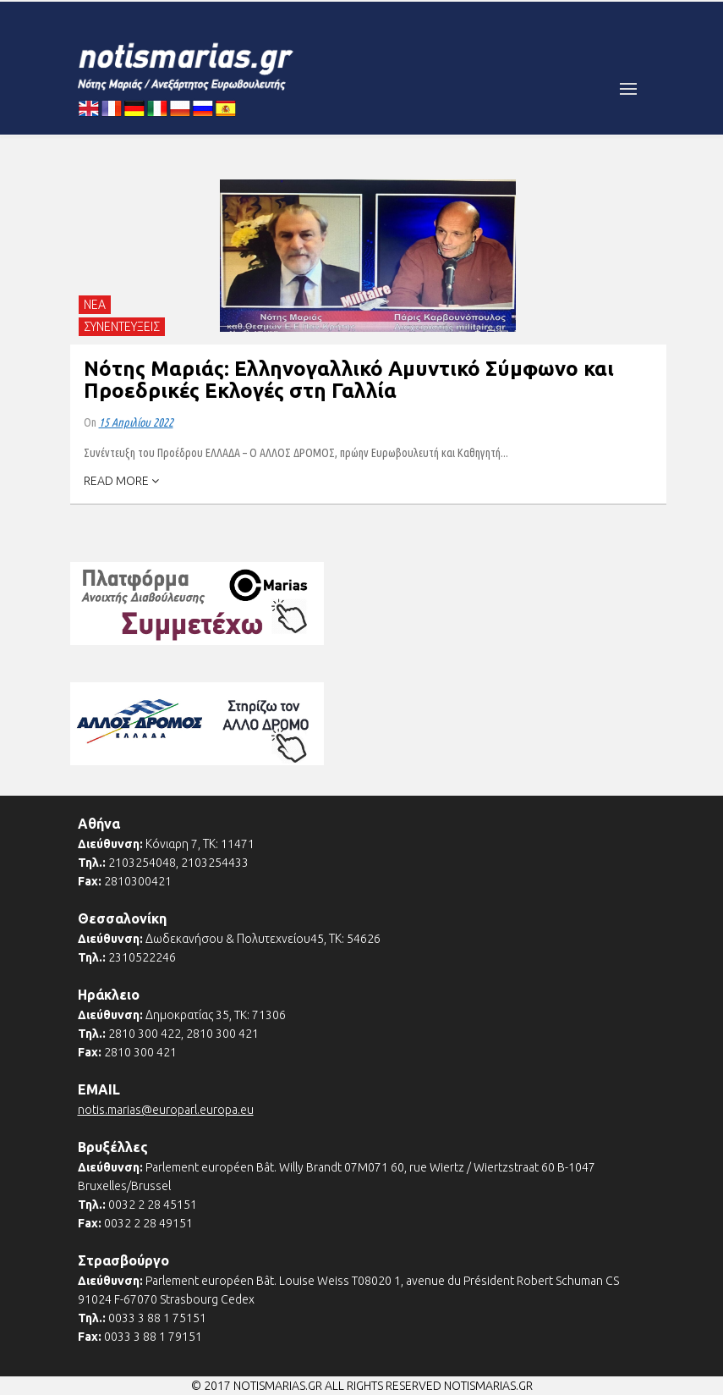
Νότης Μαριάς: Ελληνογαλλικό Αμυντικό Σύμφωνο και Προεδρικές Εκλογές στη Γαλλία (349, 379)
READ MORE (121, 481)
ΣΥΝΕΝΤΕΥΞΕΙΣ (122, 327)
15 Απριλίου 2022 (136, 422)
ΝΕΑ (95, 305)
